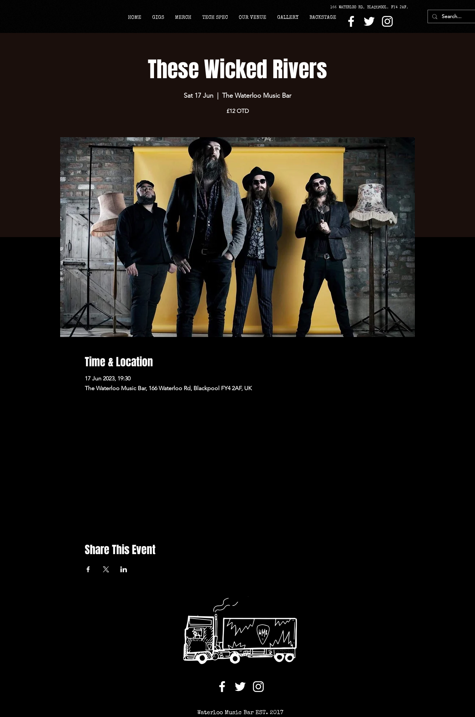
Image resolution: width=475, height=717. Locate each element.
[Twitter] (369, 21)
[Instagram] (387, 21)
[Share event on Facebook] (88, 569)
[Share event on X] (106, 569)
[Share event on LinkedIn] (123, 569)
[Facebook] (351, 21)
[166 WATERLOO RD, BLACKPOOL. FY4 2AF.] (371, 7)
